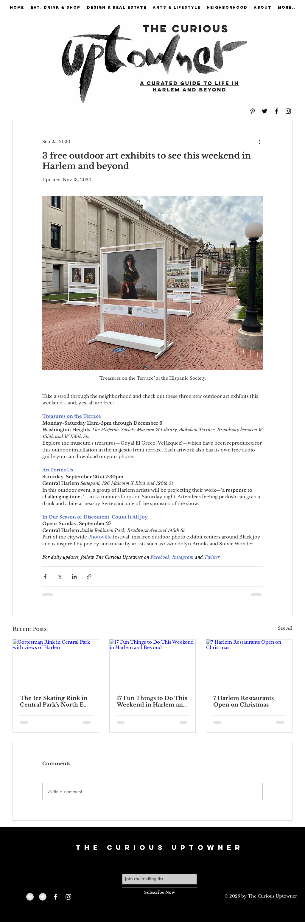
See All (285, 628)
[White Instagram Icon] (68, 897)
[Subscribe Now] (159, 892)
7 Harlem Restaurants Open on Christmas (243, 701)
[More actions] (259, 141)
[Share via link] (89, 576)
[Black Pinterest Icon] (252, 111)
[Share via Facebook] (45, 576)
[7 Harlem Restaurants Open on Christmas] (249, 663)
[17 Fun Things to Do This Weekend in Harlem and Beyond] (153, 663)
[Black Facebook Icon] (276, 111)
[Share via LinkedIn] (74, 576)
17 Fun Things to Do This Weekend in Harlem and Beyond (152, 701)
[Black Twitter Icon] (264, 111)
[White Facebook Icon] (55, 897)
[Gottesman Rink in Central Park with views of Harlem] (56, 663)
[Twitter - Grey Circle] (42, 897)
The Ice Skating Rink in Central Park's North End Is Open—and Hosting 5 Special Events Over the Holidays (55, 701)
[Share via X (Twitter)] (60, 576)
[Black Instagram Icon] (288, 111)
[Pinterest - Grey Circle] (30, 897)
